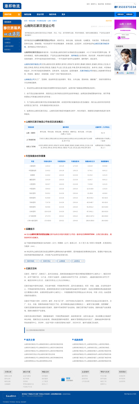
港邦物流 (74, 55)
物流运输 (27, 14)
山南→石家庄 (52, 21)
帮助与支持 (105, 372)
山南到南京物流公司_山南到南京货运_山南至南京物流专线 (92, 347)
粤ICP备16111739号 (130, 394)
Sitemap (18, 402)
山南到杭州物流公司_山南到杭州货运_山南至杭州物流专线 (92, 344)
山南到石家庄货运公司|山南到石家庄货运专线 (39, 354)
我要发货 (120, 14)
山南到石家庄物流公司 (33, 64)
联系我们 (108, 4)
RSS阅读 (12, 402)
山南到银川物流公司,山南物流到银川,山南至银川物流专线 (91, 351)
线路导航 (109, 21)
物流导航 (101, 4)
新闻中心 (94, 4)
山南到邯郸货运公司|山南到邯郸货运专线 (38, 361)
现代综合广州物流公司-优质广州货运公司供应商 (36, 394)
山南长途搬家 (9, 46)
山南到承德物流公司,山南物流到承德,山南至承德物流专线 (43, 357)
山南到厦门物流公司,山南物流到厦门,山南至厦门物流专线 (91, 357)
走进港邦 (85, 372)
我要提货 (129, 14)
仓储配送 (7, 42)
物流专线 (52, 14)
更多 (63, 14)
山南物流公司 (29, 79)
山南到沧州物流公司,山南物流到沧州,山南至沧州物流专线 (43, 351)
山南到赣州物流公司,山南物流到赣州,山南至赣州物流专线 (91, 361)
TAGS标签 (6, 402)
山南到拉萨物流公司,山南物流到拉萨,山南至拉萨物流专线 (91, 354)
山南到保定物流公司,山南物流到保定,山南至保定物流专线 (43, 344)
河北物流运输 (41, 21)
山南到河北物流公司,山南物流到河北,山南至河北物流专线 (43, 347)
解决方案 (26, 372)
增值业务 (45, 372)
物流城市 (23, 402)
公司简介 (7, 39)
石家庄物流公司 (86, 71)
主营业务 (8, 372)
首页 (88, 4)
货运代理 (40, 14)
